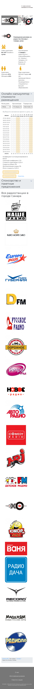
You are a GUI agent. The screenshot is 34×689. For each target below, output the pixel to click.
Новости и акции (17, 680)
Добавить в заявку (11, 172)
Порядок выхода (28, 103)
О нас (17, 672)
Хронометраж (16, 103)
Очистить (21, 176)
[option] (17, 20)
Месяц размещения (6, 103)
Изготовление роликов (17, 676)
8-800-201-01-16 (26, 6)
